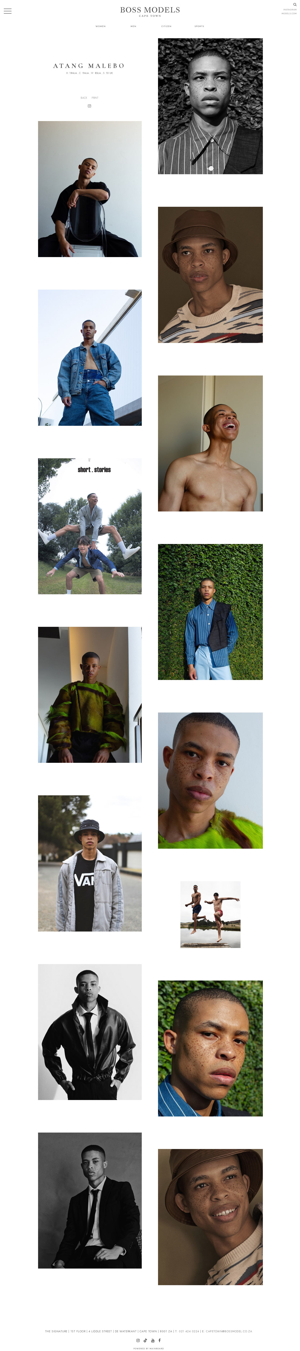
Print (95, 98)
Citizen (166, 26)
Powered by (149, 1348)
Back (84, 98)
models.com (289, 13)
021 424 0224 (189, 1331)
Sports (199, 26)
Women (101, 26)
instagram (290, 9)
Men (133, 26)
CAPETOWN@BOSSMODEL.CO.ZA (229, 1331)
